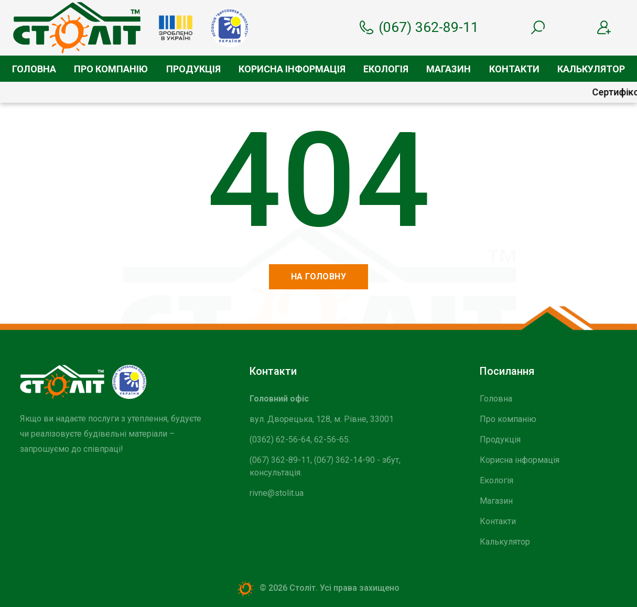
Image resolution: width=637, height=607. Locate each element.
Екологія (385, 68)
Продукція (193, 68)
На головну (319, 276)
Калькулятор (591, 68)
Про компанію (111, 68)
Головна (34, 68)
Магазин (448, 68)
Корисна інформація (292, 68)
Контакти (514, 68)
